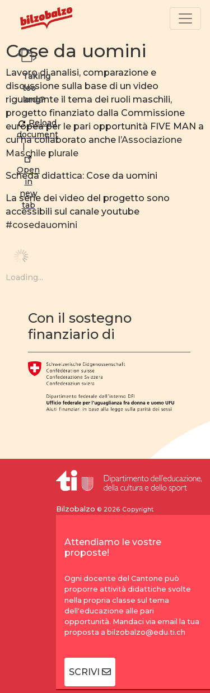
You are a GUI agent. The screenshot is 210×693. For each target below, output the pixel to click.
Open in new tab (28, 183)
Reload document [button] (37, 128)
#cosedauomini (41, 225)
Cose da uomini (76, 51)
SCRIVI (90, 672)
